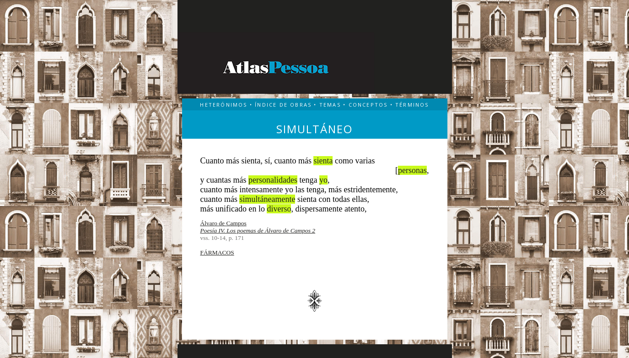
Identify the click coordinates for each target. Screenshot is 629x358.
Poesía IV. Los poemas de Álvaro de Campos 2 (258, 230)
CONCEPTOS (368, 104)
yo (323, 179)
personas (412, 170)
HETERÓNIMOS (223, 104)
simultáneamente (267, 199)
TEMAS (330, 104)
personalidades (272, 179)
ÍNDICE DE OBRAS (283, 104)
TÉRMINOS (412, 104)
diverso (279, 208)
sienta (323, 160)
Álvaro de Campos (223, 223)
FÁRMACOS (217, 252)
